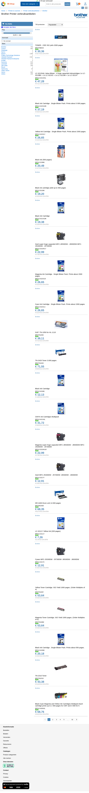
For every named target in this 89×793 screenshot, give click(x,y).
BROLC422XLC (40, 307)
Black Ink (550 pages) (43, 160)
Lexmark (4, 64)
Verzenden (6, 737)
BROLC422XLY (40, 134)
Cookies (5, 777)
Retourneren (7, 744)
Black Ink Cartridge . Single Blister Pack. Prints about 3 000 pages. (60, 103)
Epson (3, 53)
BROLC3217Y (39, 477)
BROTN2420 (39, 363)
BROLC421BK (40, 391)
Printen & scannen (14, 11)
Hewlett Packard (6, 57)
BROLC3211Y (39, 534)
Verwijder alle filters (8, 27)
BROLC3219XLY (40, 249)
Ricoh (3, 67)
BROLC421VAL (40, 419)
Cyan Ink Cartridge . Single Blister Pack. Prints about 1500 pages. (60, 304)
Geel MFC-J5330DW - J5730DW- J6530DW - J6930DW (56, 475)
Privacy (5, 774)
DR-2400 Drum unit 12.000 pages (48, 503)
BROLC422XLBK (40, 106)
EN (86, 8)
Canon (3, 48)
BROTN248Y (39, 592)
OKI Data (4, 65)
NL (83, 8)
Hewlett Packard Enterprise (10, 59)
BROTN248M (39, 622)
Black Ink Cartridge (42, 216)
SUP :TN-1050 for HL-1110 (45, 332)
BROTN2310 (39, 678)
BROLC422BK (40, 650)
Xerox (3, 72)
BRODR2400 (39, 506)
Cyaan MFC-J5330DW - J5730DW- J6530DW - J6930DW (57, 559)
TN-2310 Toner (41, 676)
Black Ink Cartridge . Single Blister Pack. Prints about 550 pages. (59, 647)
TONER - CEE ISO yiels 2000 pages (49, 45)
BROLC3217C (39, 562)
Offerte (5, 748)
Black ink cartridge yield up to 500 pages (50, 188)
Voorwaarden (7, 781)
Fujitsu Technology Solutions (10, 55)
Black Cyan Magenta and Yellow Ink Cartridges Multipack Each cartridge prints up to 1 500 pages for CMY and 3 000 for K (59, 705)
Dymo (3, 52)
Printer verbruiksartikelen (31, 11)
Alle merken (7, 758)
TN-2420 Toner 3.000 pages (45, 360)
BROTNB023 (39, 48)
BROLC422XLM (40, 279)
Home (3, 11)
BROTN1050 (39, 335)
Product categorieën (9, 755)
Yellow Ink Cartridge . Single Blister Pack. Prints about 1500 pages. (60, 131)
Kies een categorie (30, 4)
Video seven (5, 70)
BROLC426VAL (40, 708)
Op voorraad (6, 41)
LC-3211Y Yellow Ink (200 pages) (47, 531)
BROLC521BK (40, 190)
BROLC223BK (40, 162)
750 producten (40, 24)
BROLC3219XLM (40, 449)
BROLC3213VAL (40, 78)
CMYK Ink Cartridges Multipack (47, 417)
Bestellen (6, 730)
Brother (44, 11)
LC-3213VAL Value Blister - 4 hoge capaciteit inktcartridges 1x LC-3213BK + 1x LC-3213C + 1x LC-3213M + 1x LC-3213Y (60, 74)
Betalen (5, 734)
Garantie (6, 741)
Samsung (4, 69)
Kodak (3, 60)
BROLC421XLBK (40, 218)
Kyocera (4, 62)
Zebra (3, 74)
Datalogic (4, 50)
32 (72, 719)
